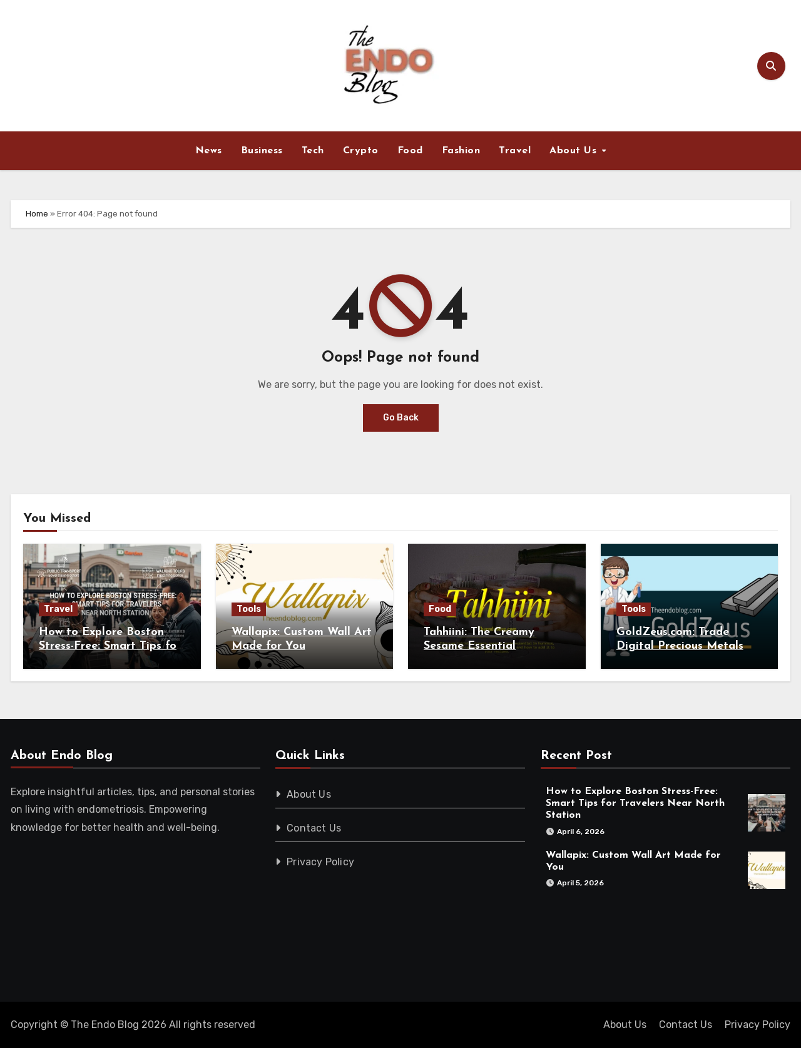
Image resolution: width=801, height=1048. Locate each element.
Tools (249, 609)
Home (37, 213)
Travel (515, 151)
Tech (313, 151)
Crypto (361, 151)
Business (262, 151)
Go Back (401, 417)
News (208, 151)
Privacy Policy (321, 862)
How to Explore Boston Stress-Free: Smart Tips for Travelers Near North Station (635, 803)
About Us (574, 151)
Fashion (461, 151)
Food (410, 151)
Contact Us (314, 828)
